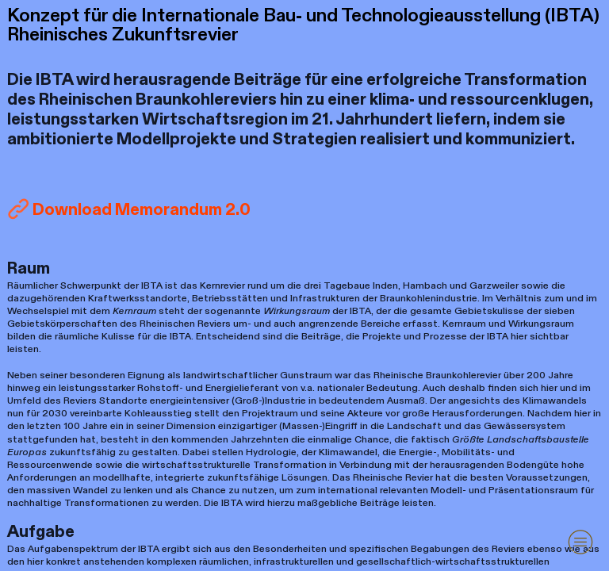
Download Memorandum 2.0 (142, 209)
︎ (580, 542)
